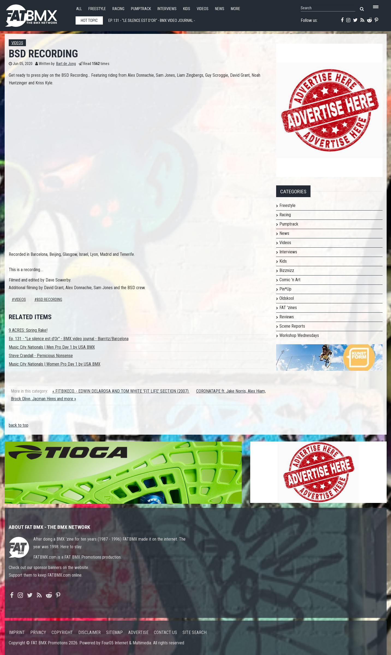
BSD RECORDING (49, 299)
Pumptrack (141, 9)
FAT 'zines (288, 307)
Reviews (286, 316)
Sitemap (114, 632)
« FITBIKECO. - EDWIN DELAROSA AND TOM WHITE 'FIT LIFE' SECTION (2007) (121, 391)
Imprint (17, 632)
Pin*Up (285, 289)
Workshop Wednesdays (299, 335)
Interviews (167, 9)
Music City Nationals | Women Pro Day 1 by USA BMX (54, 364)
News (219, 9)
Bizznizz (286, 270)
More (235, 9)
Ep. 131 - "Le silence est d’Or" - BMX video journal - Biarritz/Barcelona (69, 338)
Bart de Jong (66, 63)
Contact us (165, 632)
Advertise (138, 632)
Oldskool (286, 298)
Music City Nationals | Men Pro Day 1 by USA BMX (52, 347)
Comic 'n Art (289, 279)
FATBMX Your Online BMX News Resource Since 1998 (37, 14)
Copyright (62, 632)
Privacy (38, 632)
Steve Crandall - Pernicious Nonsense (41, 355)
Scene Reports (292, 326)
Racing (118, 9)
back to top (18, 425)
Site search (195, 632)
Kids (186, 9)
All (79, 9)
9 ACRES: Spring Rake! (28, 330)
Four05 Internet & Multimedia (126, 642)
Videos (202, 9)
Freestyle (97, 9)
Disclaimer (89, 632)
